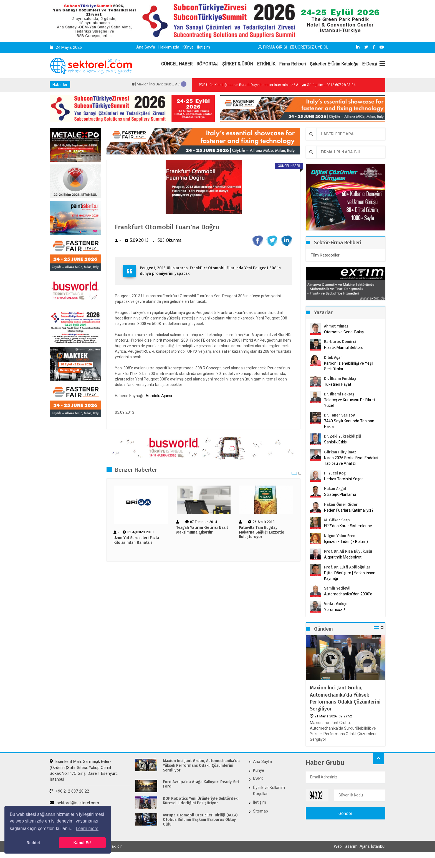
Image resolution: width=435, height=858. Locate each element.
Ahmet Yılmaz (336, 326)
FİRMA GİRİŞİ (272, 47)
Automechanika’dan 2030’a (348, 594)
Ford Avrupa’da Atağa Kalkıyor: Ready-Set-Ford (202, 784)
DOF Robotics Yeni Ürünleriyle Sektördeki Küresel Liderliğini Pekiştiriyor (201, 801)
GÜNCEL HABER (177, 64)
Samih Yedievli (337, 588)
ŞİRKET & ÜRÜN (237, 64)
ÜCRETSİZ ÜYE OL (309, 47)
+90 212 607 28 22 (69, 791)
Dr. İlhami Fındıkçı (340, 378)
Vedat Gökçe (335, 603)
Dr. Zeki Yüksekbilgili (342, 436)
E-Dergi (369, 64)
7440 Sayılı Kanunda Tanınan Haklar (349, 424)
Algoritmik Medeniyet (342, 557)
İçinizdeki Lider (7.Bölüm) (346, 541)
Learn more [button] (87, 828)
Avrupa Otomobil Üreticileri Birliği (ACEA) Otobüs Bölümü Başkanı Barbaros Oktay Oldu (200, 820)
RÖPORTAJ (207, 64)
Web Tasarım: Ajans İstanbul (359, 846)
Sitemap (260, 811)
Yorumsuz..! (334, 609)
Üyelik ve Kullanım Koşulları (269, 790)
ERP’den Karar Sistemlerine (348, 526)
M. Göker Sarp (337, 520)
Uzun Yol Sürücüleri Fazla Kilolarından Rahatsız (136, 540)
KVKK (258, 778)
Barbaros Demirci (340, 341)
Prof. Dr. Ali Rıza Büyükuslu (348, 551)
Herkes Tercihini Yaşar (343, 479)
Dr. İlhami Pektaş (339, 394)
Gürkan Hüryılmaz (340, 452)
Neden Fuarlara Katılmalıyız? (348, 510)
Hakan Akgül (335, 488)
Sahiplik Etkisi (336, 442)
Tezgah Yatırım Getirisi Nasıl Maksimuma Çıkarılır (202, 530)
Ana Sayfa (145, 47)
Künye (188, 47)
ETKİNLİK (266, 64)
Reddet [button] (33, 843)
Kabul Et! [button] (82, 843)
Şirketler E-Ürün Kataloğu (334, 64)
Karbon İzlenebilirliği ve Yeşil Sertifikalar (348, 366)
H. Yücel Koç (335, 473)
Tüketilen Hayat (339, 384)
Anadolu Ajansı (159, 396)
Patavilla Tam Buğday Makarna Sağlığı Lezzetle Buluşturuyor (261, 532)
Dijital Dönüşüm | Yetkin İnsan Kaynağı (349, 576)
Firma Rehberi (292, 64)
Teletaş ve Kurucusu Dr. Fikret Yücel (349, 403)
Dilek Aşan (333, 357)
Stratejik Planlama (340, 494)
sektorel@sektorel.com (74, 802)
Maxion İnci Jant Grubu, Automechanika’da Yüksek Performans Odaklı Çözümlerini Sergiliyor (345, 698)
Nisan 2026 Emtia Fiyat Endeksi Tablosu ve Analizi (351, 461)
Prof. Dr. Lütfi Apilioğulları (347, 567)
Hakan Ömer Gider (341, 504)
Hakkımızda (168, 47)
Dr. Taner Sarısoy (339, 415)
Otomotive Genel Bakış (344, 332)
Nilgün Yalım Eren (339, 536)
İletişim (203, 47)
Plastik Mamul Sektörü (343, 347)
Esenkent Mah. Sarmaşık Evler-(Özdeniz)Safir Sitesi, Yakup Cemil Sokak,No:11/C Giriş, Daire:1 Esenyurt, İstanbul (84, 770)
